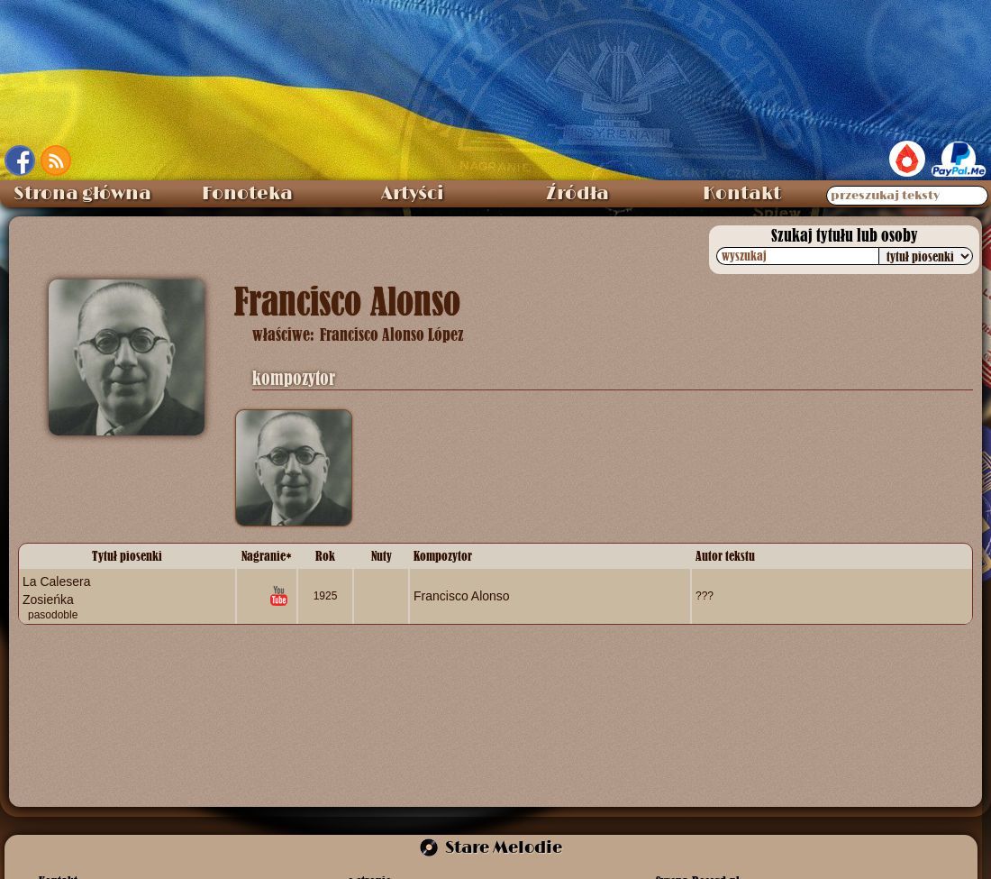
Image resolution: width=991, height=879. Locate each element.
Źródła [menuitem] (577, 194)
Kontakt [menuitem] (742, 194)
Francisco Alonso (462, 596)
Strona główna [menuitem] (82, 194)
